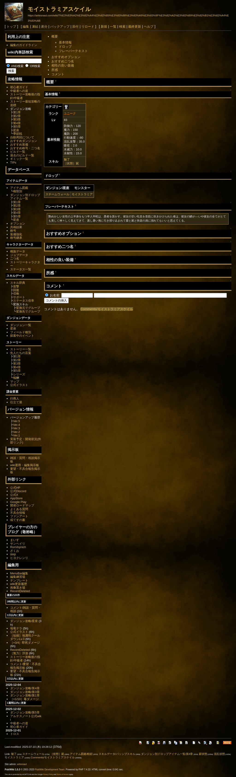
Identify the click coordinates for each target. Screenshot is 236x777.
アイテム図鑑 (19, 188)
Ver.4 (16, 424)
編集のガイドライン (23, 45)
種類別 (17, 191)
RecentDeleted (20, 591)
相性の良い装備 (62, 65)
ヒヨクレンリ (19, 558)
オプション (17, 223)
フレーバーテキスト (73, 51)
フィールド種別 (20, 332)
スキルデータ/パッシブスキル (117, 754)
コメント (57, 74)
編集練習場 (17, 576)
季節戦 (17, 133)
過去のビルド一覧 (22, 155)
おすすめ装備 (19, 144)
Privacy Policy (48, 774)
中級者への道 (19, 91)
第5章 (17, 126)
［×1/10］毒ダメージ (24, 699)
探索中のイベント (22, 335)
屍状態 (203, 754)
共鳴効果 (16, 227)
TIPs (13, 162)
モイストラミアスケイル (59, 9)
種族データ (17, 251)
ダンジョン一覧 (20, 325)
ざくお (14, 550)
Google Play (18, 502)
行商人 (14, 398)
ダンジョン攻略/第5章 (25, 712)
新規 (104, 26)
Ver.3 (16, 428)
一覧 (113, 26)
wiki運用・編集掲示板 (24, 465)
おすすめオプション (65, 57)
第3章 (17, 119)
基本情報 (65, 42)
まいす (14, 540)
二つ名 (14, 258)
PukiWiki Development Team (50, 769)
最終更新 (134, 26)
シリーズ (19, 374)
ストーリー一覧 (20, 349)
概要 (54, 36)
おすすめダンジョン (23, 141)
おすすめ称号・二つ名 (25, 148)
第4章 (17, 123)
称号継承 (16, 238)
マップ (14, 381)
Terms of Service (63, 774)
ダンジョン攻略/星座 (24, 621)
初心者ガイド (19, 87)
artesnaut (22, 764)
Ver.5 (16, 421)
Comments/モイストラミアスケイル (106, 309)
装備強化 (16, 234)
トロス (14, 734)
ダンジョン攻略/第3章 (25, 692)
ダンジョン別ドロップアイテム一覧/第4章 (167, 754)
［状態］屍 (71, 163)
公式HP (15, 487)
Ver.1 (16, 435)
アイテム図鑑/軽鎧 (81, 754)
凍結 (35, 26)
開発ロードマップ (22, 505)
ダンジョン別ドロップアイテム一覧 (25, 196)
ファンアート (19, 516)
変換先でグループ (28, 311)
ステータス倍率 (23, 300)
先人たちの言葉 (20, 353)
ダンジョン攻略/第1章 (25, 695)
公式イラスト (19, 385)
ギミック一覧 (19, 159)
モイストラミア (82, 194)
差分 (44, 26)
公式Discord (18, 491)
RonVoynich (18, 547)
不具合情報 (17, 512)
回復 (16, 290)
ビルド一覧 (17, 151)
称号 (13, 230)
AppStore (16, 498)
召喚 (16, 293)
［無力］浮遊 (19, 653)
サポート (19, 297)
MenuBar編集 (19, 573)
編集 (26, 26)
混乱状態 (219, 754)
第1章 (17, 112)
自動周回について (22, 137)
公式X (14, 495)
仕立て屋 (16, 402)
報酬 (16, 378)
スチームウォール (57, 194)
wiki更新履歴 (18, 584)
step (13, 554)
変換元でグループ (28, 308)
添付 (75, 26)
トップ (11, 26)
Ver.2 (16, 432)
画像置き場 (17, 587)
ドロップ (65, 46)
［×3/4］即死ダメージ (25, 642)
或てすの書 (17, 520)
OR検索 (32, 66)
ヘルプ (148, 26)
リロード (87, 26)
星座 (16, 130)
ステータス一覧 (20, 269)
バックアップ (60, 26)
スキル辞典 (17, 282)
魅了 (67, 159)
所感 (54, 70)
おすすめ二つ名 (62, 61)
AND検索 (15, 66)
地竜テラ (16, 628)
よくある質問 (19, 509)
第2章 (17, 116)
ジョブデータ (19, 255)
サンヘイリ (17, 543)
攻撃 (16, 286)
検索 (122, 26)
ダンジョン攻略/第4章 (25, 688)
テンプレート (19, 580)
